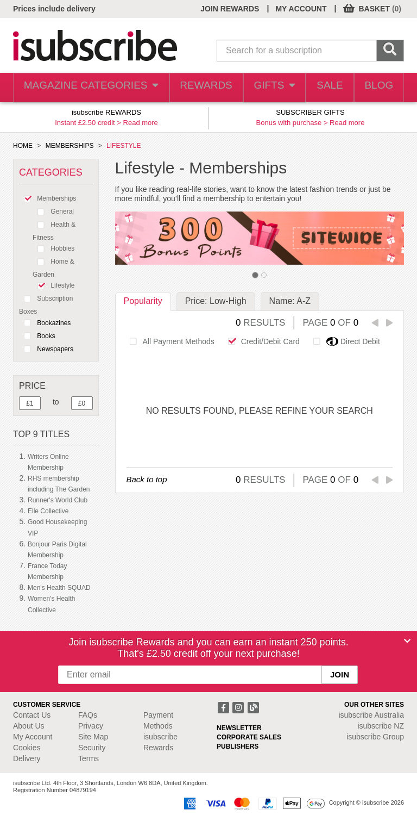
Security (92, 747)
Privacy (90, 725)
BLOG (377, 87)
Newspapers (46, 349)
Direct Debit (343, 341)
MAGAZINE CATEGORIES (85, 87)
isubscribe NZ (380, 725)
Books (37, 336)
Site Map (93, 736)
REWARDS (194, 87)
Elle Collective (48, 511)
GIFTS (264, 87)
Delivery (27, 758)
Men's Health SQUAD (59, 588)
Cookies (27, 747)
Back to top (147, 479)
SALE (323, 87)
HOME (23, 146)
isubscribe (371, 715)
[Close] (407, 641)
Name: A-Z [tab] (290, 301)
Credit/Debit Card (261, 341)
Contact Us (31, 715)
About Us (29, 725)
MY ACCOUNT (300, 8)
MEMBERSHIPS (70, 146)
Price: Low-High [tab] (216, 301)
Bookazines (45, 323)
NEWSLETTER (239, 728)
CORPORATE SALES (249, 737)
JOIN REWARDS (229, 8)
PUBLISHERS (237, 746)
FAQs (87, 715)
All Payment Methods (169, 341)
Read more (140, 123)
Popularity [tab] (143, 301)
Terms (88, 758)
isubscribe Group (375, 736)
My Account (32, 736)
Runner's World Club (57, 500)
